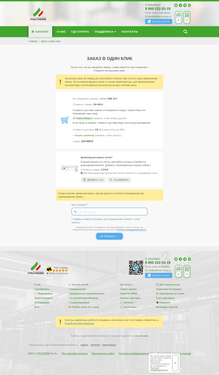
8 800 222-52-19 (158, 8)
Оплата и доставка (130, 298)
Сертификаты (42, 289)
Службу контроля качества (79, 323)
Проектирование (44, 298)
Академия (165, 302)
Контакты (130, 31)
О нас (61, 31)
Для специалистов (169, 284)
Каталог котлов (80, 284)
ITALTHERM (43, 353)
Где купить (80, 31)
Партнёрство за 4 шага (172, 293)
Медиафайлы (45, 293)
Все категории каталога (75, 353)
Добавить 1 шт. (95, 180)
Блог (37, 307)
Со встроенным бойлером (84, 298)
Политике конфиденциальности (131, 230)
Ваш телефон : (80, 204)
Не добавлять (121, 180)
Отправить (110, 236)
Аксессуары (129, 307)
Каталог (42, 31)
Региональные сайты (103, 353)
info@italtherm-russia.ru (159, 16)
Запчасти (128, 302)
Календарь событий (167, 307)
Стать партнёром (165, 298)
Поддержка (105, 31)
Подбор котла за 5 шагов (85, 307)
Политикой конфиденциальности (159, 369)
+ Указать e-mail (80, 219)
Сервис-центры (128, 289)
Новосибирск (154, 5)
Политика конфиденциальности (136, 353)
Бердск (84, 345)
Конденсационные (80, 302)
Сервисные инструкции (168, 289)
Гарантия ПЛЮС (129, 293)
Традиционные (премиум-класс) (87, 293)
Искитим (95, 345)
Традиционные (78, 289)
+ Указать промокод (83, 135)
